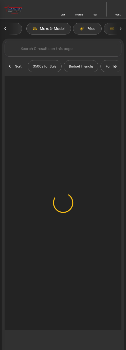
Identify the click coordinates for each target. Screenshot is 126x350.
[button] (63, 9)
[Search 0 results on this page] (63, 48)
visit (63, 14)
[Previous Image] (5, 29)
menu (118, 14)
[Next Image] (120, 29)
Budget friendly (81, 66)
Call (95, 14)
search (79, 14)
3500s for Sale (44, 66)
